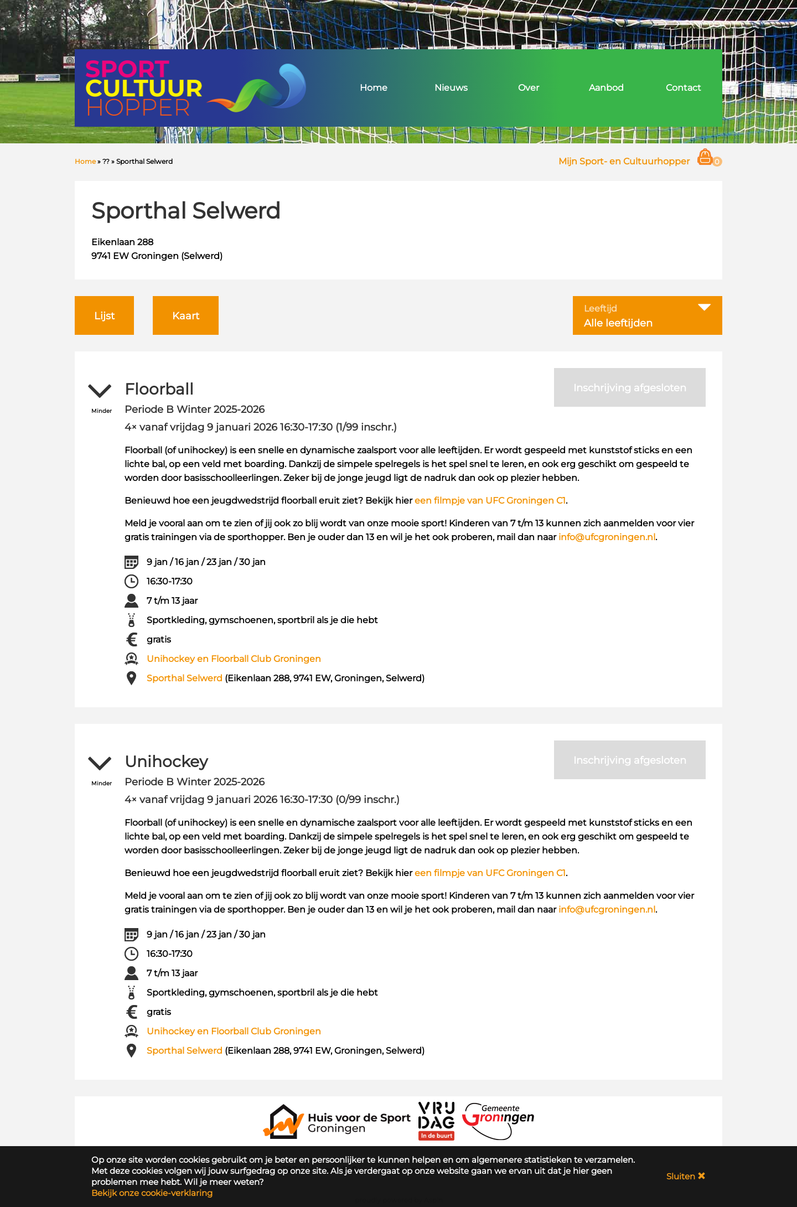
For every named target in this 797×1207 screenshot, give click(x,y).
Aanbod (606, 87)
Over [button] (528, 87)
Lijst (104, 316)
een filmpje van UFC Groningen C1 (490, 500)
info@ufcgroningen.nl (606, 537)
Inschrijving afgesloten (629, 388)
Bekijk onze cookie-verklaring (152, 1193)
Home (373, 87)
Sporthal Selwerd (184, 678)
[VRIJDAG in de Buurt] (437, 1120)
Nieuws (451, 87)
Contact (683, 87)
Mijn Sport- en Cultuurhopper (624, 161)
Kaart (185, 316)
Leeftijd (600, 309)
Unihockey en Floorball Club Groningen (234, 659)
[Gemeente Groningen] (498, 1120)
